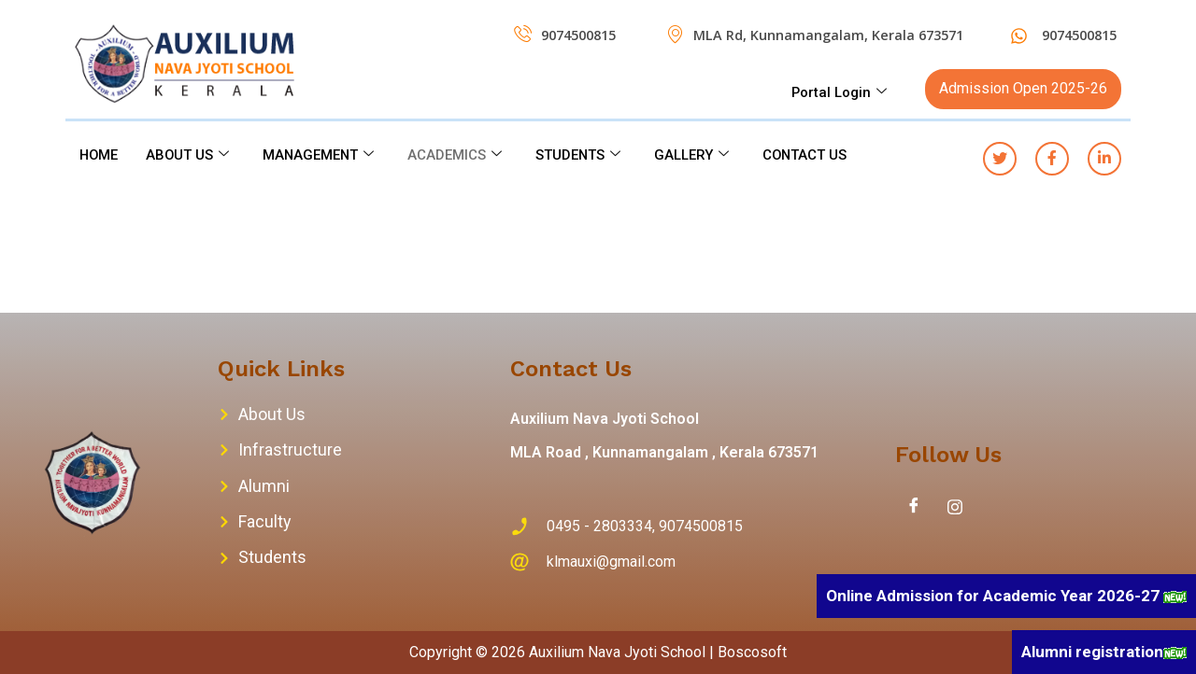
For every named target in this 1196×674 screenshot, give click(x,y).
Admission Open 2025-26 (1023, 88)
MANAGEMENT (321, 155)
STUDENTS (583, 155)
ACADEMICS (459, 155)
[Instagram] (955, 507)
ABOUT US (190, 155)
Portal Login (838, 92)
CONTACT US (812, 155)
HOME (99, 155)
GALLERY (697, 155)
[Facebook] (914, 507)
